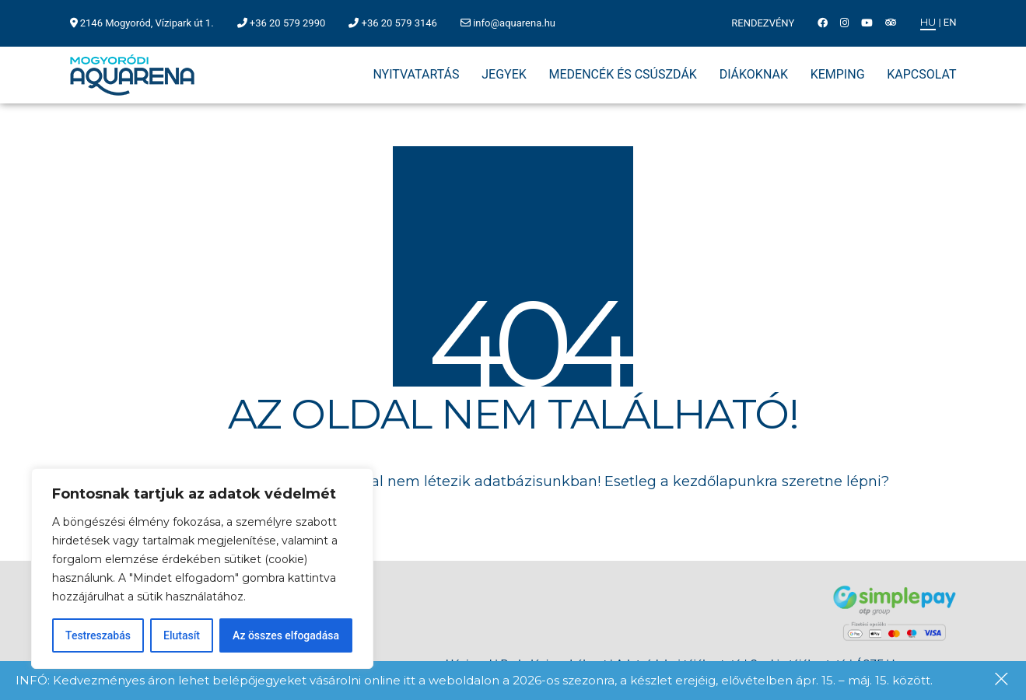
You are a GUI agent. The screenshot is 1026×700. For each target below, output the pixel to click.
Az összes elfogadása (286, 635)
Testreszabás (98, 635)
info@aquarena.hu (514, 23)
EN (950, 22)
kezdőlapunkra (725, 481)
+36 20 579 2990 (287, 23)
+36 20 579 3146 (399, 23)
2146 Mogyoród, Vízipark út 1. (147, 23)
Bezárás (1002, 680)
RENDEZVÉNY (762, 23)
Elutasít (181, 635)
